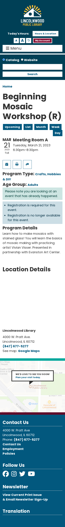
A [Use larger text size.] (22, 40)
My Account (42, 40)
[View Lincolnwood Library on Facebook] (6, 475)
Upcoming (12, 127)
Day (57, 133)
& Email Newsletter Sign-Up (25, 499)
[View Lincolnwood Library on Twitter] (22, 475)
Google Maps (29, 351)
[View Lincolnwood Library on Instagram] (14, 475)
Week (55, 127)
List (28, 127)
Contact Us (12, 444)
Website (31, 60)
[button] (18, 34)
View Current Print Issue (22, 495)
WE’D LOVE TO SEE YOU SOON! (33, 376)
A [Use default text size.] (28, 40)
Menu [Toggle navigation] (14, 48)
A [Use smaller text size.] (16, 40)
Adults (33, 185)
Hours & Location (45, 33)
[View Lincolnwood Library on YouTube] (31, 475)
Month (41, 127)
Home (7, 86)
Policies (9, 453)
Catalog (12, 60)
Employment (13, 449)
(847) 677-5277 (15, 346)
